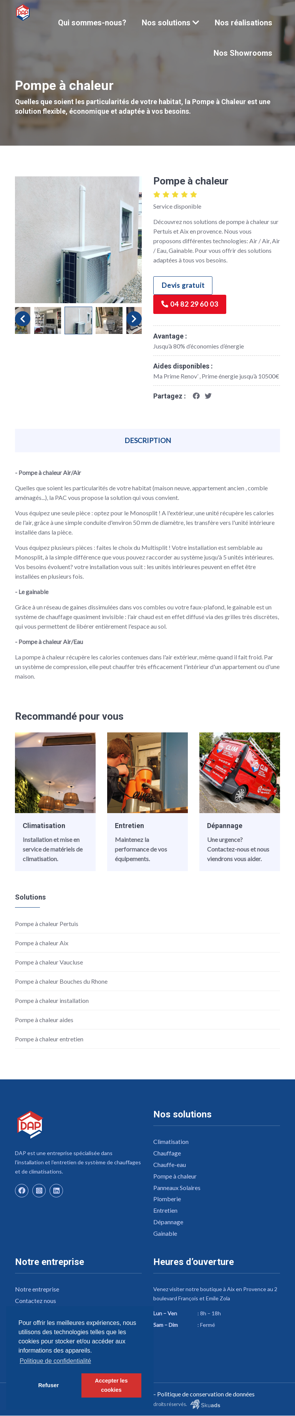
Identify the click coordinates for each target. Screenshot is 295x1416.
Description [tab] (147, 441)
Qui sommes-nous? (92, 22)
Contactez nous (35, 1301)
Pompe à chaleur (175, 1176)
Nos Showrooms (243, 53)
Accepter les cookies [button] (111, 1385)
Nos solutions (170, 22)
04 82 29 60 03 (190, 305)
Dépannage (224, 826)
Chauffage (167, 1153)
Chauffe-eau (169, 1165)
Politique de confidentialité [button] (55, 1361)
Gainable (165, 1234)
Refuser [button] (48, 1385)
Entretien (129, 826)
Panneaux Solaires (177, 1188)
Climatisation (44, 826)
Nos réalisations (243, 22)
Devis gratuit (183, 286)
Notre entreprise (37, 1290)
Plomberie (167, 1200)
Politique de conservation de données (206, 1394)
